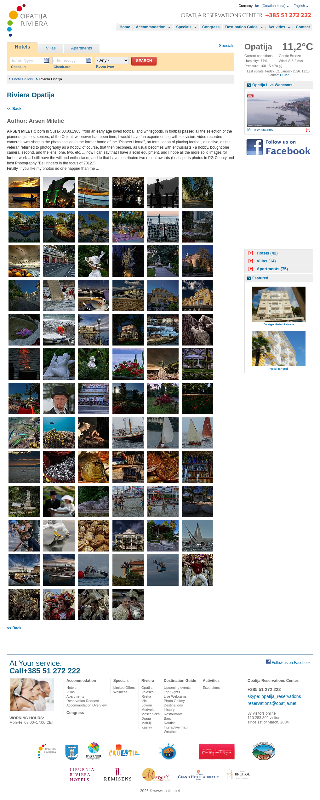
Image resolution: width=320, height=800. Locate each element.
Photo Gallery (22, 79)
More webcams (260, 130)
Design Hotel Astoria (279, 324)
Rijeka (146, 696)
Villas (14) (261, 261)
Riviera (147, 680)
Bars (167, 718)
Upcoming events (177, 687)
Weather (170, 732)
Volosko (147, 692)
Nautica (169, 723)
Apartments (81, 48)
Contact (303, 27)
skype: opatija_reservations (274, 696)
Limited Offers (124, 687)
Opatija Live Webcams (272, 85)
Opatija (146, 687)
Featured (260, 278)
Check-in (18, 67)
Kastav (146, 727)
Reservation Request (82, 701)
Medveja (148, 709)
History (169, 709)
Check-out (62, 67)
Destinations (173, 705)
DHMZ (284, 75)
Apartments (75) (267, 268)
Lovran (146, 705)
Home (125, 27)
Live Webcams (175, 696)
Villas (51, 48)
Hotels (22, 46)
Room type (105, 66)
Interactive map (175, 727)
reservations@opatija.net (272, 703)
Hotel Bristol (279, 368)
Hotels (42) (262, 253)
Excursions (211, 687)
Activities (276, 27)
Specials (183, 27)
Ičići (144, 701)
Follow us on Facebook (291, 662)
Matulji (146, 723)
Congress (211, 27)
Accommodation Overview (86, 705)
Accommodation (150, 27)
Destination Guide (241, 27)
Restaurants (173, 714)
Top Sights (172, 692)
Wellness (120, 692)
